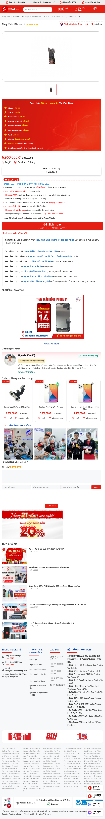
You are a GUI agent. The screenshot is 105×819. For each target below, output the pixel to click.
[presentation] (21, 495)
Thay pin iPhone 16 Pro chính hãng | (11, 756)
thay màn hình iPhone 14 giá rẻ (36, 281)
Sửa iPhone (36, 17)
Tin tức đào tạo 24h (57, 685)
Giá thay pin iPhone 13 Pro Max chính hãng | (31, 781)
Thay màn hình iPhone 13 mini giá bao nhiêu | (52, 753)
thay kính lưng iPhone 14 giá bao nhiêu (55, 240)
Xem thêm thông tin (25, 372)
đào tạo (54, 650)
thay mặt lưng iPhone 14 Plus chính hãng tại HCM (50, 256)
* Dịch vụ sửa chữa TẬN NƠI (14, 233)
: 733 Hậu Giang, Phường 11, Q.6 (84, 671)
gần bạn (83, 24)
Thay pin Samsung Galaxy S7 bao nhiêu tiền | (72, 753)
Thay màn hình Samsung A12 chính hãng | (72, 776)
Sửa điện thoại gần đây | (92, 749)
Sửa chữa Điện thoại (21, 17)
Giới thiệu (33, 660)
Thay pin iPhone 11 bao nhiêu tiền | (11, 763)
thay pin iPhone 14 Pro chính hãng (37, 276)
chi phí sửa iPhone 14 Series (40, 261)
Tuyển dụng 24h (35, 664)
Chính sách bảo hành (37, 669)
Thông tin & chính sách (35, 651)
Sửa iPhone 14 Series (52, 17)
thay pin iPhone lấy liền (32, 266)
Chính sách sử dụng (37, 681)
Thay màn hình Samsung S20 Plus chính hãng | (72, 781)
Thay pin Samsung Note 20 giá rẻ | (51, 786)
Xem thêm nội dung (51, 344)
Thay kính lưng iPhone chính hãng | (93, 763)
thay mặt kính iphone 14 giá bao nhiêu (41, 251)
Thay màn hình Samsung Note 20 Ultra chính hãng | (73, 771)
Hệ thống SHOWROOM (79, 650)
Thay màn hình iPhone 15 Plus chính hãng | (31, 753)
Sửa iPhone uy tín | (90, 751)
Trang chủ (6, 17)
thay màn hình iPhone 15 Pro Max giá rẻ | (51, 758)
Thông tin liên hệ (11, 650)
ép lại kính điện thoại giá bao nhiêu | (93, 773)
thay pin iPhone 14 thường (36, 271)
